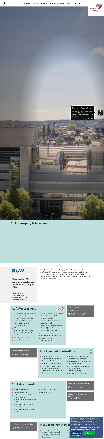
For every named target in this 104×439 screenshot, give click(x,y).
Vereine (77, 3)
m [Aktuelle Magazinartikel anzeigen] (3, 3)
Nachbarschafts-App (57, 3)
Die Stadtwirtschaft (40, 3)
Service (69, 3)
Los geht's (75, 398)
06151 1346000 (19, 295)
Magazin (27, 3)
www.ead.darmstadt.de (19, 300)
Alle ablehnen (76, 433)
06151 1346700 (22, 427)
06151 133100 (77, 387)
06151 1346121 (22, 354)
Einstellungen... (75, 435)
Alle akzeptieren (89, 433)
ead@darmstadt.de (20, 297)
